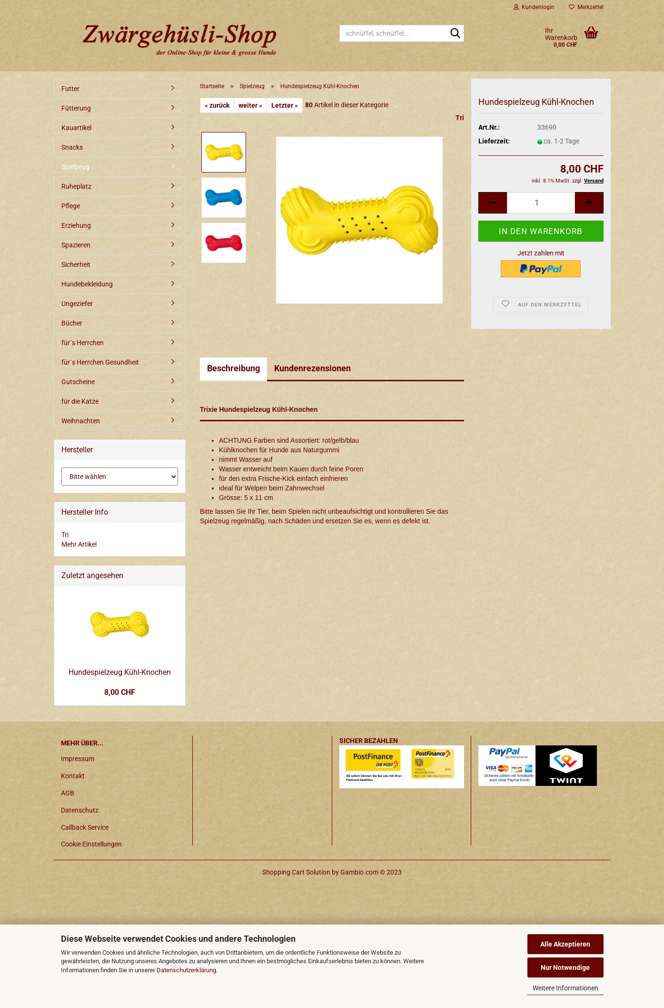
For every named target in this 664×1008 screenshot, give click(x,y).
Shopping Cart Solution (296, 872)
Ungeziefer (77, 303)
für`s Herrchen (82, 342)
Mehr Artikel (79, 544)
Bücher (71, 323)
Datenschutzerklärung (186, 970)
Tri (460, 118)
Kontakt (73, 776)
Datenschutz (80, 810)
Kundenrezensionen (312, 368)
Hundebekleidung (87, 284)
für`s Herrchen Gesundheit (100, 362)
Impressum (77, 759)
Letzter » (284, 105)
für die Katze (80, 401)
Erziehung (76, 225)
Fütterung (76, 108)
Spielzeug (75, 167)
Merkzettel (586, 7)
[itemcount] (541, 203)
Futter (70, 88)
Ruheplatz (76, 186)
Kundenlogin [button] (534, 7)
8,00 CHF (119, 692)
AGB (67, 793)
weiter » (250, 105)
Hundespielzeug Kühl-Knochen (120, 672)
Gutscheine (78, 382)
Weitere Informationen (565, 988)
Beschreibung (233, 368)
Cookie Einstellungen (91, 844)
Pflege (70, 206)
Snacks (72, 147)
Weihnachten (80, 421)
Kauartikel (76, 128)
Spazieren (75, 245)
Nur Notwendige (565, 967)
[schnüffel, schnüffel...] (455, 33)
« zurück (217, 105)
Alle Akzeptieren (565, 944)
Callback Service (85, 827)
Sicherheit (75, 264)
